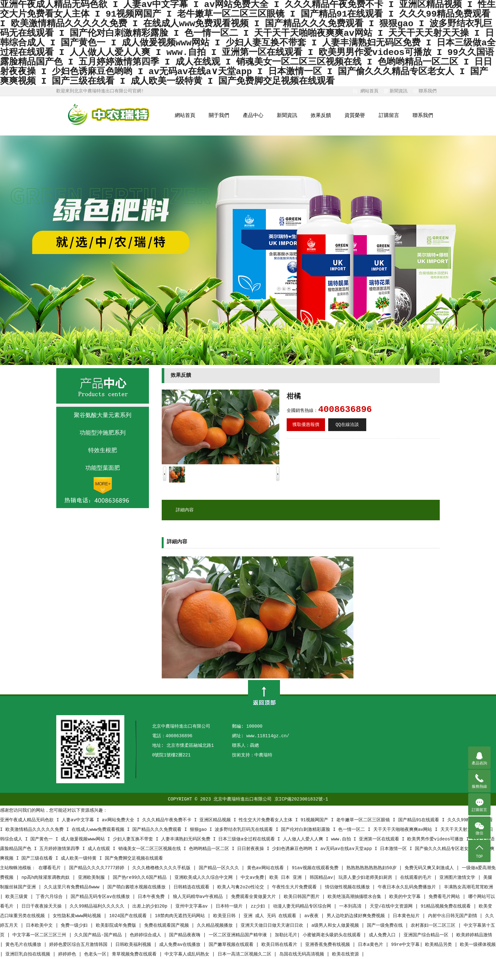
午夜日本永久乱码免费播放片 (408, 887)
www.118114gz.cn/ (267, 736)
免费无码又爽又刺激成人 (430, 867)
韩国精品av (321, 877)
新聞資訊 (398, 91)
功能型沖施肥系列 (103, 433)
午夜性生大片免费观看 (295, 887)
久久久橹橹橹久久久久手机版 (162, 867)
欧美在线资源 (346, 954)
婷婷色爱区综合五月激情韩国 (79, 944)
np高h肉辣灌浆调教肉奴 (47, 877)
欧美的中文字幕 (406, 896)
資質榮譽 (355, 116)
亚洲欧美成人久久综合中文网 (204, 877)
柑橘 (294, 397)
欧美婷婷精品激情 (474, 935)
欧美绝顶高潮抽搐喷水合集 (356, 896)
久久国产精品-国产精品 (99, 935)
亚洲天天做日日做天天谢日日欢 (273, 925)
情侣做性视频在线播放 (348, 887)
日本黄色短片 (407, 915)
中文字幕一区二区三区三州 (40, 935)
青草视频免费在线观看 (135, 954)
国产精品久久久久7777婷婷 (98, 867)
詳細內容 (185, 510)
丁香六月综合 (50, 896)
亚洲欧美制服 (92, 877)
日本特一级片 (230, 906)
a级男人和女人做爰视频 (337, 925)
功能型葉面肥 (102, 468)
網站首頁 (369, 91)
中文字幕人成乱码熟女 (188, 954)
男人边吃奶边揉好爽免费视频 (357, 915)
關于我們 (219, 116)
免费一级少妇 (75, 925)
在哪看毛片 (50, 867)
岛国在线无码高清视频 (303, 954)
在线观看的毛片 (417, 877)
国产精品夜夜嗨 (186, 935)
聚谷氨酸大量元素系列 (102, 415)
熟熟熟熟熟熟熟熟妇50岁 (372, 867)
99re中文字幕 (405, 944)
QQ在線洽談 (347, 424)
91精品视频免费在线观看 (447, 906)
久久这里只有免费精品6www (73, 887)
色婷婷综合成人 (147, 935)
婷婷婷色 (68, 954)
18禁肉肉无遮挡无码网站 (181, 915)
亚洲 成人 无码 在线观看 (271, 915)
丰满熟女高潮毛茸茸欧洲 (468, 887)
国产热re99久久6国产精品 (141, 877)
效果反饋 (321, 116)
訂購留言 (389, 116)
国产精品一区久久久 (220, 867)
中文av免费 (252, 877)
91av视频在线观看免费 (316, 867)
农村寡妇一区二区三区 (434, 925)
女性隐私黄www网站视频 (78, 915)
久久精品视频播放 (216, 925)
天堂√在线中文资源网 (392, 906)
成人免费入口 (383, 935)
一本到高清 (351, 906)
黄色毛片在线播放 (24, 944)
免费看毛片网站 (445, 896)
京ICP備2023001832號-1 (301, 799)
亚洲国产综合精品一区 (427, 935)
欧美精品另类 (439, 944)
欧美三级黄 (17, 896)
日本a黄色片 (372, 944)
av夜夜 (312, 915)
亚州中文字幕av (192, 906)
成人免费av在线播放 (181, 944)
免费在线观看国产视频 (167, 925)
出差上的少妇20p (151, 906)
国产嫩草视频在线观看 (232, 944)
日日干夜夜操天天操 (42, 906)
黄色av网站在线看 (266, 867)
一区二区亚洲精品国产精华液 (239, 935)
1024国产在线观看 (129, 915)
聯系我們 (428, 91)
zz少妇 (259, 906)
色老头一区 (95, 954)
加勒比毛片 (286, 935)
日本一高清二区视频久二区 (246, 954)
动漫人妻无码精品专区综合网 (303, 906)
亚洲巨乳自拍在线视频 (29, 954)
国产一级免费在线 (386, 925)
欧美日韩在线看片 (280, 944)
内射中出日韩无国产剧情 (454, 915)
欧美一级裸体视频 (478, 944)
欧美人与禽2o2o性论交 (242, 887)
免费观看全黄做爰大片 (254, 896)
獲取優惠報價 (305, 424)
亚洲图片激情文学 (458, 877)
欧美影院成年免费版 (117, 925)
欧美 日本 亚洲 (286, 877)
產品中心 (253, 116)
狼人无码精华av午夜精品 (199, 896)
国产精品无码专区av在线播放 (101, 896)
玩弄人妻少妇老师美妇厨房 (366, 877)
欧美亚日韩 (225, 915)
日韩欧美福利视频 (134, 944)
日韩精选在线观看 (193, 887)
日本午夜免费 (152, 896)
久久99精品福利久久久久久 (98, 906)
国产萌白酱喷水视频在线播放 (137, 887)
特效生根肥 (102, 450)
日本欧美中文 (40, 925)
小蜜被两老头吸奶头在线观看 (333, 935)
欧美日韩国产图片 (303, 896)
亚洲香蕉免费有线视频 (329, 944)
